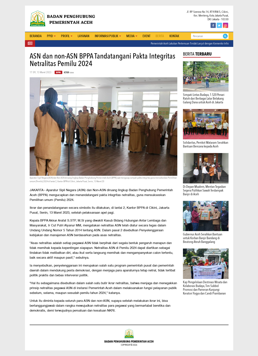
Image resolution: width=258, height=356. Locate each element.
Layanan (83, 36)
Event (146, 36)
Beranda (36, 36)
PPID (50, 36)
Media (130, 36)
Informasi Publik (106, 36)
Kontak (174, 36)
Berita (160, 36)
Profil (65, 36)
